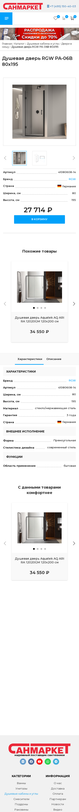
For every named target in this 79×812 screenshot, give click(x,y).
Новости (57, 804)
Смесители (21, 799)
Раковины (21, 809)
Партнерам (58, 799)
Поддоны (21, 804)
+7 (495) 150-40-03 (61, 6)
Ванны (21, 783)
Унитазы (21, 788)
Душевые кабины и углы (21, 793)
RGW (72, 179)
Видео (57, 809)
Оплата (58, 793)
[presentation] (5, 158)
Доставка (58, 788)
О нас (58, 783)
